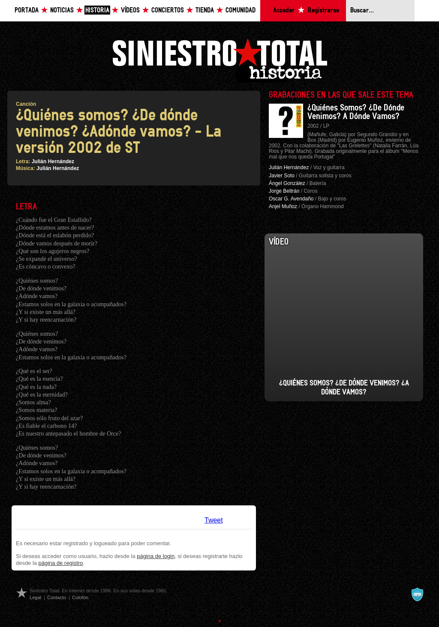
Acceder (284, 10)
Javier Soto (282, 176)
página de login (155, 556)
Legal (35, 597)
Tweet (213, 520)
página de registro (61, 563)
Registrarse (323, 10)
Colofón (80, 597)
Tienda (204, 10)
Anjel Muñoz (283, 206)
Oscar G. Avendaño (291, 199)
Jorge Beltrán (284, 191)
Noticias (62, 10)
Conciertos (167, 10)
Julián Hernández (53, 161)
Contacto (56, 597)
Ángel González (287, 183)
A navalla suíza (417, 594)
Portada (27, 10)
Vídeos (130, 10)
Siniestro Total (219, 59)
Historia (97, 10)
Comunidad (241, 10)
